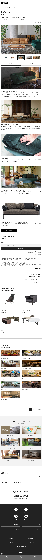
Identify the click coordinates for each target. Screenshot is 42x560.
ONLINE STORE (15, 534)
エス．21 (24, 332)
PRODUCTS (7, 7)
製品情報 (11, 63)
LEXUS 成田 (4, 399)
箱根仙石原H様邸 (26, 358)
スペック (31, 63)
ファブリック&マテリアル (31, 279)
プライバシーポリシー (21, 546)
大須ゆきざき (25, 389)
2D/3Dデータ (34, 282)
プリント (39, 268)
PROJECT (38, 534)
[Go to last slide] (3, 39)
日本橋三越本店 (4, 358)
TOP (1, 7)
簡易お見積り (38, 22)
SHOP (38, 529)
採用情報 (11, 542)
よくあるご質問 (31, 542)
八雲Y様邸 (3, 368)
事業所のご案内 (31, 538)
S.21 (23, 330)
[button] (5, 57)
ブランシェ (3, 312)
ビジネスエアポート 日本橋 (7, 379)
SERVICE (17, 529)
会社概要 (11, 538)
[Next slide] (39, 39)
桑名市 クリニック (26, 379)
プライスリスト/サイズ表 (31, 274)
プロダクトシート (33, 276)
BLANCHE (3, 310)
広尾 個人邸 (3, 389)
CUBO (2, 330)
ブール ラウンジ (25, 312)
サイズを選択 (21, 248)
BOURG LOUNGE (26, 310)
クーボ (2, 332)
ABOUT (38, 524)
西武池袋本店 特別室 (27, 368)
